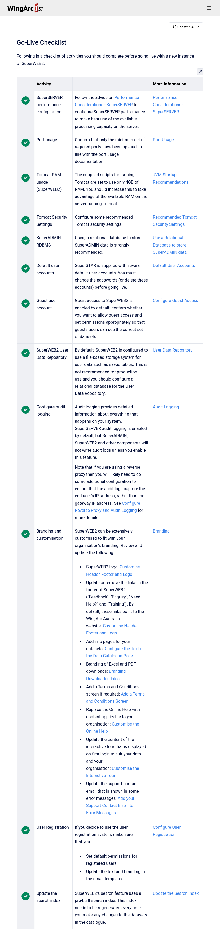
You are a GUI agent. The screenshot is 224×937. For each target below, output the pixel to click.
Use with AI (186, 27)
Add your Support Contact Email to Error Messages (110, 805)
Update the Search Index (176, 893)
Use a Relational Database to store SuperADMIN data (170, 244)
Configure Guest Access (175, 300)
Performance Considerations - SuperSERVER (168, 104)
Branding (161, 531)
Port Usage (163, 139)
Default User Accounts (174, 265)
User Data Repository (173, 350)
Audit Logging (166, 406)
